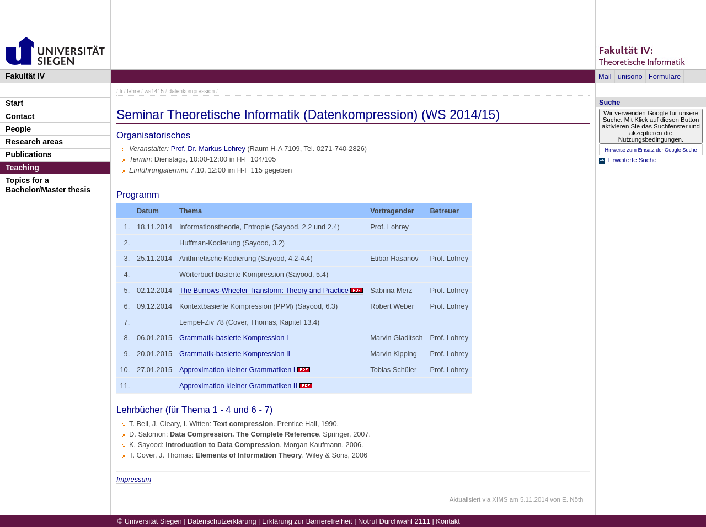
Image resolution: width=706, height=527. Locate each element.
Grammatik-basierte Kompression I (233, 338)
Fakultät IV (25, 76)
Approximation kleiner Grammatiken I (237, 369)
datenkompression (191, 91)
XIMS (499, 499)
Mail (604, 76)
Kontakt (447, 521)
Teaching (22, 167)
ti (121, 91)
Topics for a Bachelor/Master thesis (48, 185)
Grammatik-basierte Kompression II (234, 353)
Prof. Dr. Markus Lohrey (208, 148)
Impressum (133, 479)
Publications (29, 154)
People (18, 129)
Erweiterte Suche (632, 160)
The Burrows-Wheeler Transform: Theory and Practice (264, 290)
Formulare (665, 76)
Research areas (34, 141)
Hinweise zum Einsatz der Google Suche (651, 150)
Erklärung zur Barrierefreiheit (307, 521)
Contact (20, 116)
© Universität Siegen (149, 521)
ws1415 (154, 91)
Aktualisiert (465, 499)
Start (14, 103)
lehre (133, 91)
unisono (630, 76)
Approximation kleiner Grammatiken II (238, 385)
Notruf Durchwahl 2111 (394, 521)
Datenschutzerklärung (222, 521)
